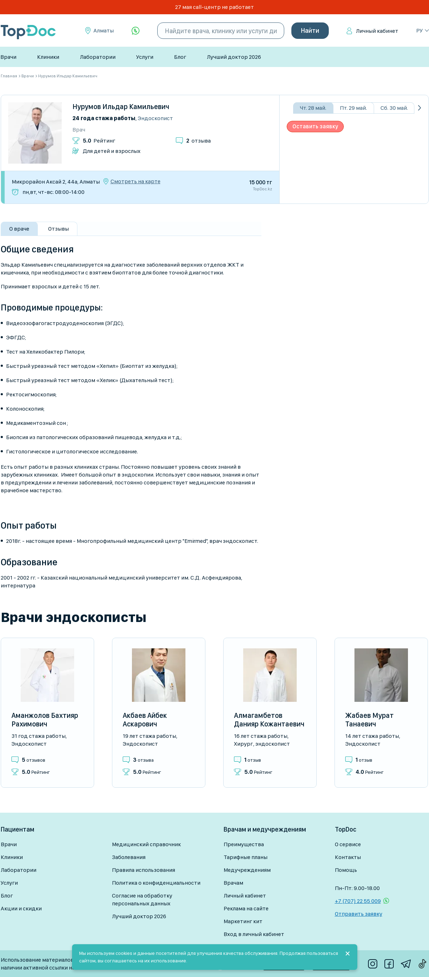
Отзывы (58, 228)
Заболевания (128, 857)
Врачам (233, 882)
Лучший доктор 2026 (234, 56)
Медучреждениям (247, 870)
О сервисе (348, 844)
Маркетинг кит (243, 921)
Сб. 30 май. (394, 107)
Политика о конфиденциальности (156, 882)
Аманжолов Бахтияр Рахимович (44, 719)
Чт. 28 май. (313, 107)
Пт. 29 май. (353, 107)
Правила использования (143, 870)
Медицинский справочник (146, 844)
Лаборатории (98, 56)
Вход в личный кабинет (254, 934)
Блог (180, 56)
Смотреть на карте (135, 181)
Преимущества (244, 844)
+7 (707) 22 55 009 (358, 901)
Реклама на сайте (246, 908)
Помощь (346, 870)
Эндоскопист (155, 118)
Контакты (348, 857)
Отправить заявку (358, 913)
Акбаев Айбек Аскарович (145, 719)
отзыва (198, 140)
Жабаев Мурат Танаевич (369, 719)
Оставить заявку (315, 126)
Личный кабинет (377, 30)
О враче (19, 228)
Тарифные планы (245, 857)
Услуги (144, 56)
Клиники (48, 56)
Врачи (8, 56)
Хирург (243, 743)
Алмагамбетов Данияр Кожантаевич (269, 719)
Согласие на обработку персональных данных (142, 899)
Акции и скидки (21, 908)
